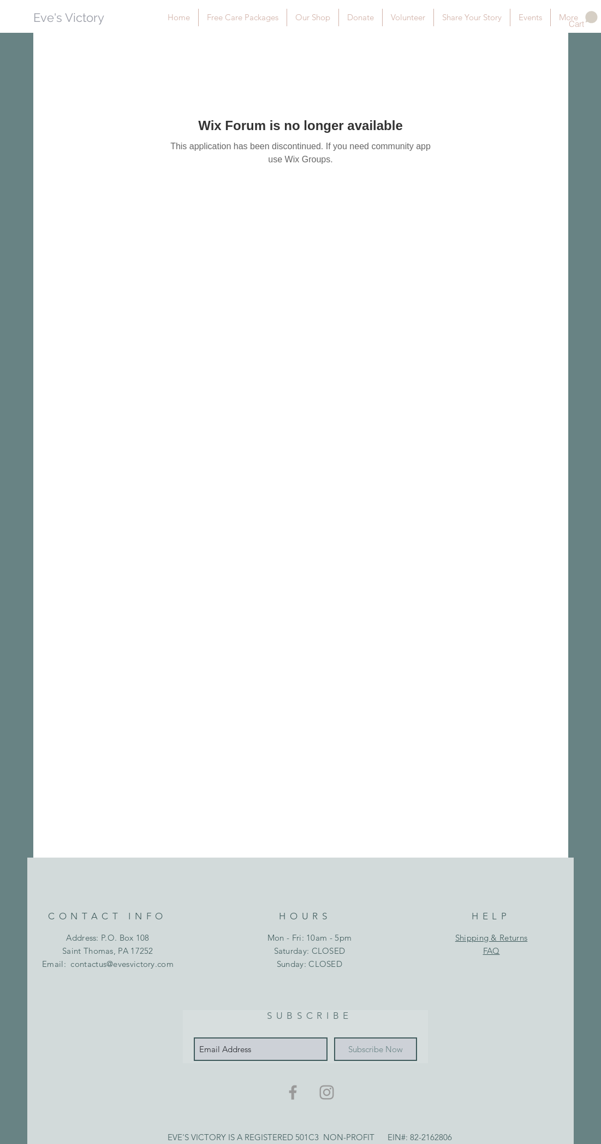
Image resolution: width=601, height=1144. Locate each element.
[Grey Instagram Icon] (326, 1092)
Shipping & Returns (491, 937)
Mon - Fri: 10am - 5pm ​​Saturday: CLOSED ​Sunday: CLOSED (309, 950)
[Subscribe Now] (375, 1049)
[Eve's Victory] (82, 17)
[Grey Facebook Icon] (292, 1092)
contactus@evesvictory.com (122, 964)
